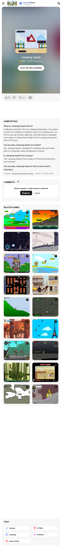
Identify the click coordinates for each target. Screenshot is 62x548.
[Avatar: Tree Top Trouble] (17, 328)
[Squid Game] (17, 541)
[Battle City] (17, 285)
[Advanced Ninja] (17, 394)
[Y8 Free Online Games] (12, 3)
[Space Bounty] (45, 307)
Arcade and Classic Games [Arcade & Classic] (22, 173)
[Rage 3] (45, 394)
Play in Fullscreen (31, 68)
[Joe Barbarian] (45, 219)
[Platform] (45, 534)
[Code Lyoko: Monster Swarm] (17, 372)
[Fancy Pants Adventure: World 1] (45, 241)
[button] (8, 169)
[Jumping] (17, 534)
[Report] (22, 97)
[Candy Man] (17, 219)
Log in (37, 193)
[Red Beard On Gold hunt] (45, 263)
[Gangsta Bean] (17, 350)
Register (26, 193)
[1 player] (17, 528)
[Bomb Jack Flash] (17, 263)
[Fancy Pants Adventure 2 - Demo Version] (17, 307)
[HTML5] (45, 528)
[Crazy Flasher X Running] (45, 350)
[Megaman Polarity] (17, 241)
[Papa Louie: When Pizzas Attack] (45, 372)
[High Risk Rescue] (45, 285)
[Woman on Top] (45, 328)
